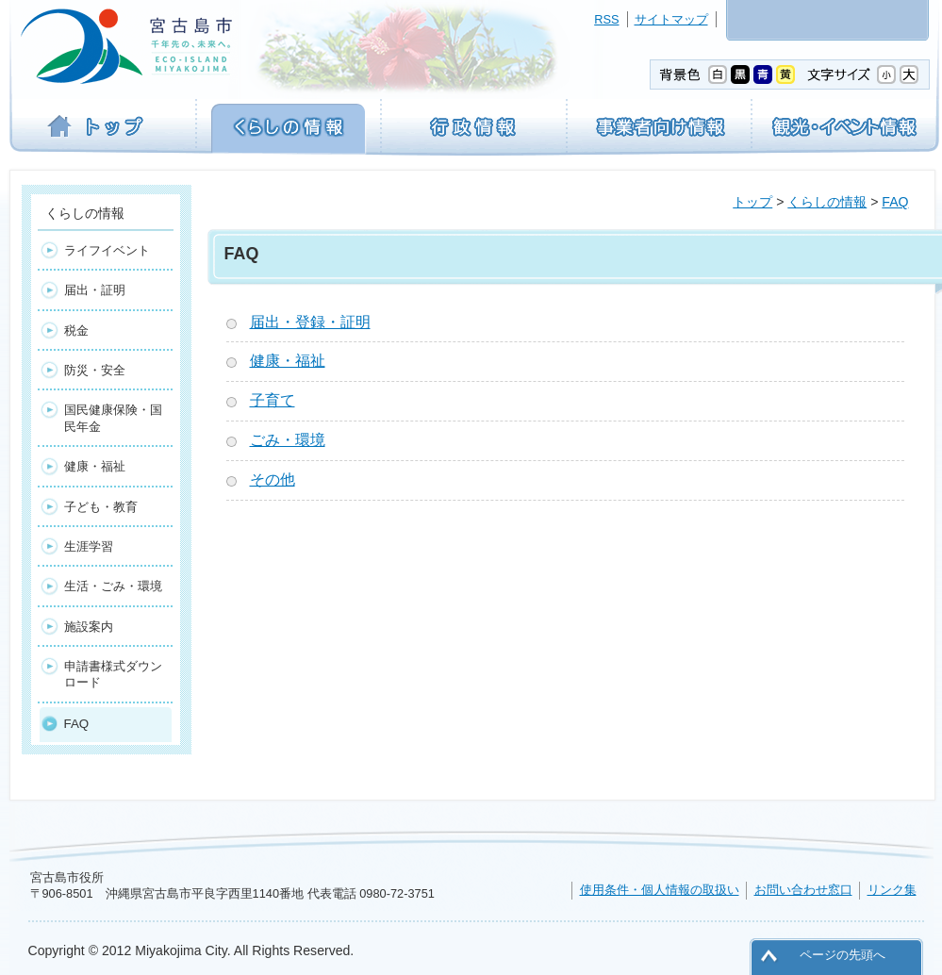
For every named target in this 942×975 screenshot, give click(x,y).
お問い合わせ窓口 (803, 890)
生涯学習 (88, 546)
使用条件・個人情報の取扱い (659, 890)
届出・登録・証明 (310, 322)
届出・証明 (94, 290)
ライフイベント (107, 250)
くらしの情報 (827, 201)
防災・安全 (94, 370)
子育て (272, 400)
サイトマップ (671, 19)
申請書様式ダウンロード (113, 674)
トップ (752, 201)
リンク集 (892, 890)
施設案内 (88, 627)
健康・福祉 (287, 361)
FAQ (895, 201)
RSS (606, 19)
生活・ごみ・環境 (113, 586)
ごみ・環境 (287, 440)
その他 (272, 479)
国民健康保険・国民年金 (113, 418)
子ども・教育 (101, 507)
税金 (76, 330)
